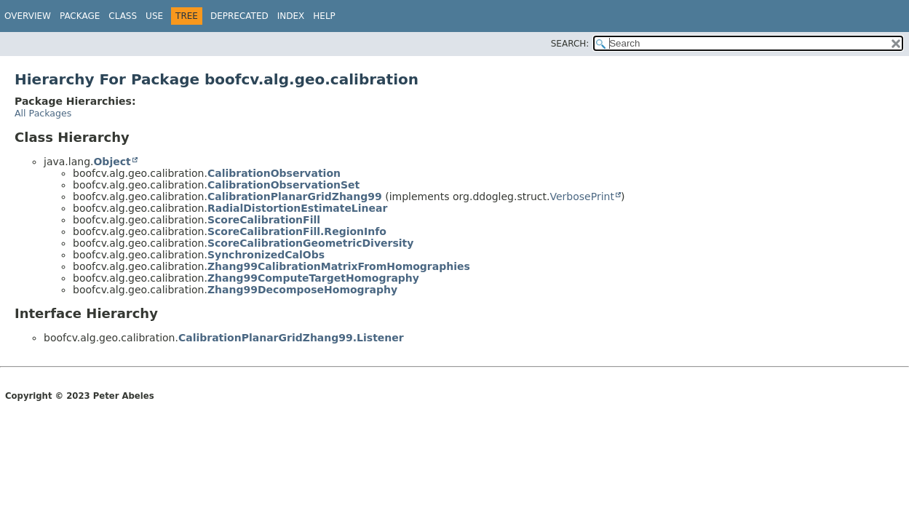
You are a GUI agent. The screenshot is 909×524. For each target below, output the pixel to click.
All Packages (43, 113)
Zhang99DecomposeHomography (302, 289)
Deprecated (239, 16)
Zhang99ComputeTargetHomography (313, 278)
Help (324, 16)
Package (80, 16)
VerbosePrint (582, 196)
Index (291, 16)
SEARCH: (570, 44)
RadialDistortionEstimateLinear (297, 208)
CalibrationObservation (274, 173)
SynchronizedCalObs (266, 255)
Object (111, 161)
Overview (27, 16)
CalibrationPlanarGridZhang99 (294, 196)
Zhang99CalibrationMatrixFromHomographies (338, 266)
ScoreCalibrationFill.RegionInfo (296, 231)
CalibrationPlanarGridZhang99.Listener (291, 338)
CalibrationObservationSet (283, 185)
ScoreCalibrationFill (263, 220)
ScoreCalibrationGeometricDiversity (310, 243)
